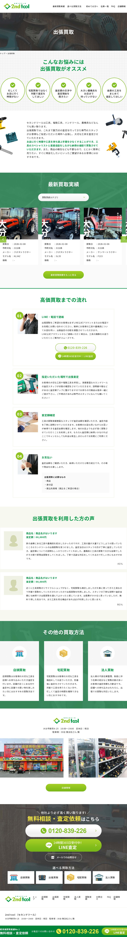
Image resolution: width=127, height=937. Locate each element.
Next (124, 239)
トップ (35, 897)
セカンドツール (16, 6)
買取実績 (88, 897)
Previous (3, 239)
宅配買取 (76, 877)
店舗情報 (122, 6)
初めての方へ (92, 6)
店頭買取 (19, 877)
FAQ (113, 6)
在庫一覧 (105, 6)
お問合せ (99, 897)
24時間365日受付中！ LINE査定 (75, 356)
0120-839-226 (75, 348)
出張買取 (48, 877)
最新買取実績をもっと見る (63, 274)
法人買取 (104, 877)
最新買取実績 (59, 6)
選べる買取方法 (74, 6)
